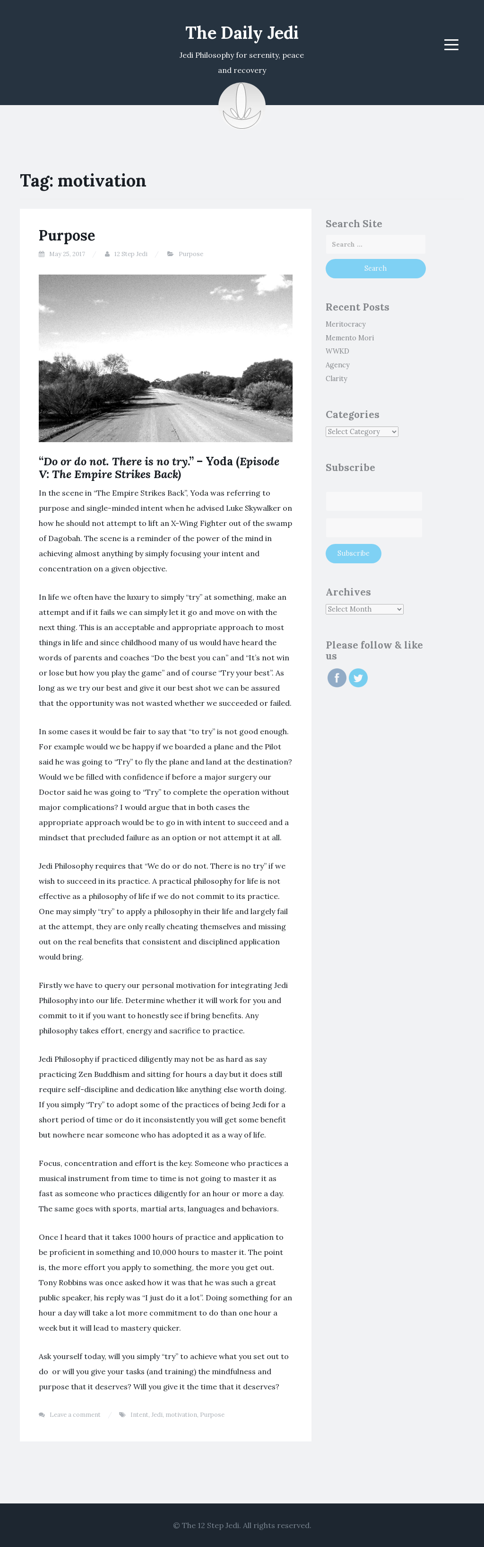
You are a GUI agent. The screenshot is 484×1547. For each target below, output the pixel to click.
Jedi (157, 1415)
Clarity (336, 378)
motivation (181, 1415)
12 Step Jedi (130, 254)
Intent (139, 1415)
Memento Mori (350, 338)
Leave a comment (75, 1415)
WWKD (337, 351)
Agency (338, 365)
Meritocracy (346, 324)
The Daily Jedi (242, 33)
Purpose (67, 235)
